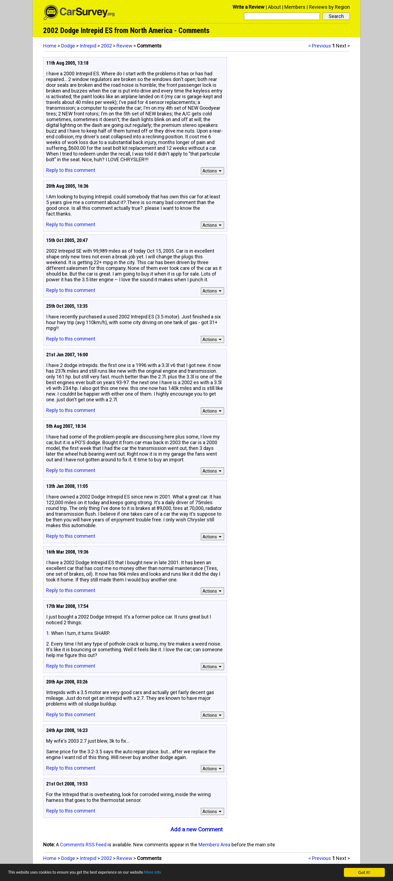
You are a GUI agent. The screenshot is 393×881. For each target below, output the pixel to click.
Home (49, 46)
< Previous (319, 46)
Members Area (214, 844)
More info (168, 873)
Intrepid (88, 46)
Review (124, 46)
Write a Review (248, 7)
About (274, 7)
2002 (106, 46)
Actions (213, 171)
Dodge (68, 46)
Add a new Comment (196, 829)
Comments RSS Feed (83, 844)
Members (294, 7)
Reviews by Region (329, 7)
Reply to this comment (70, 170)
